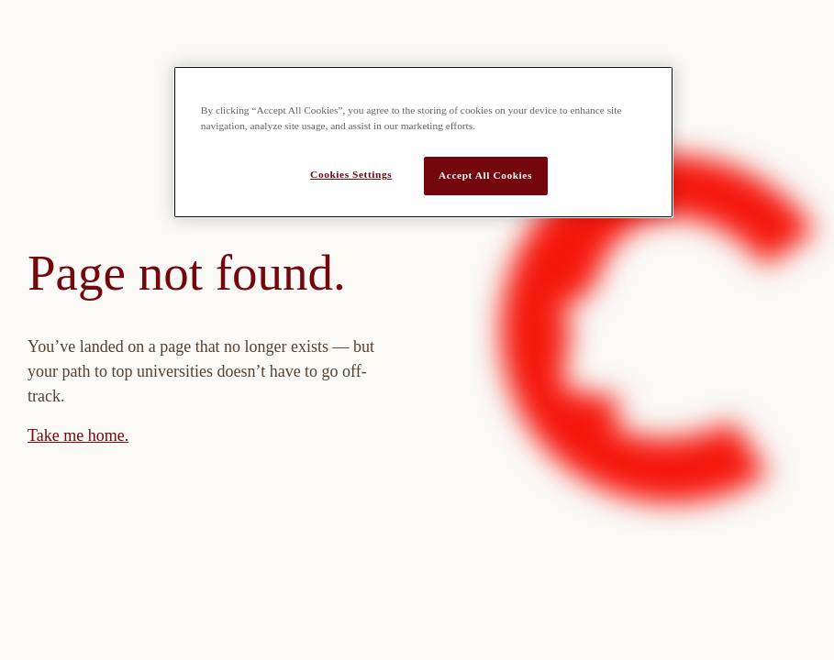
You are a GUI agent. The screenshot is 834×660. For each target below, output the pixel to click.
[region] (423, 142)
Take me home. (78, 435)
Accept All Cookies (485, 175)
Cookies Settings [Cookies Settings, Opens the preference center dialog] (351, 174)
